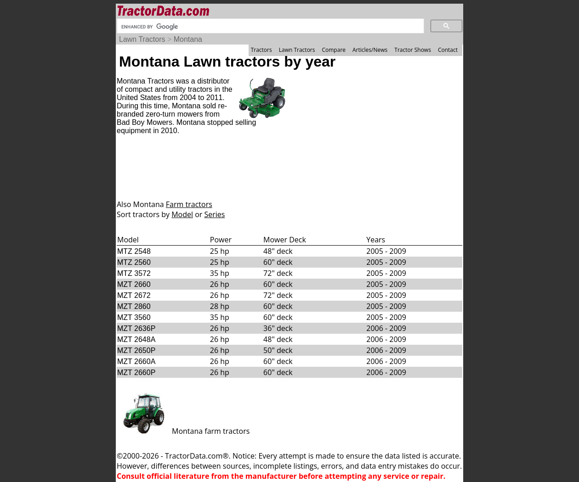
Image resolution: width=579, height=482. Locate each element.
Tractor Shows (412, 50)
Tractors (261, 50)
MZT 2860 (134, 306)
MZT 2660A (136, 361)
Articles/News (369, 50)
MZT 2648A (136, 339)
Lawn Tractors (142, 39)
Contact (448, 50)
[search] (269, 26)
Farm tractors (189, 204)
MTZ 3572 (134, 273)
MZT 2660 (134, 284)
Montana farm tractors (183, 431)
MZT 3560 (134, 317)
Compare (334, 50)
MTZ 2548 (134, 251)
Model (182, 214)
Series (214, 214)
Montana (188, 39)
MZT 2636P (136, 328)
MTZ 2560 (134, 262)
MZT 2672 (134, 295)
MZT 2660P (136, 372)
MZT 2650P (136, 350)
